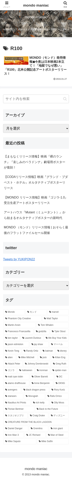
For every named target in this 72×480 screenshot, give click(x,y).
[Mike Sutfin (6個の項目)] (53, 441)
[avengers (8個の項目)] (12, 390)
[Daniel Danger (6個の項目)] (15, 428)
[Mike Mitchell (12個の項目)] (27, 357)
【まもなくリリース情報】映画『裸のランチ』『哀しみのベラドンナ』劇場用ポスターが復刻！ (34, 162)
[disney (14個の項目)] (62, 351)
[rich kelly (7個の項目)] (40, 403)
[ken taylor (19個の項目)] (11, 338)
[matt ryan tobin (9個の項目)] (16, 377)
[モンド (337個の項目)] (36, 312)
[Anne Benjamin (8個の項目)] (41, 383)
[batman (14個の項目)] (48, 351)
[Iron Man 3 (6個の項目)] (13, 435)
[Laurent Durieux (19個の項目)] (32, 338)
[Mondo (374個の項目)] (14, 312)
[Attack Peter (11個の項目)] (12, 364)
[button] (65, 99)
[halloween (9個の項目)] (25, 370)
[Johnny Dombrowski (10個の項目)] (36, 364)
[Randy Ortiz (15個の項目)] (31, 351)
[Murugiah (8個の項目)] (34, 396)
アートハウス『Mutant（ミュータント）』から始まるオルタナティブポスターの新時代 (34, 215)
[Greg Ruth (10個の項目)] (60, 364)
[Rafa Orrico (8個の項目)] (57, 396)
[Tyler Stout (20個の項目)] (59, 331)
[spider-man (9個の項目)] (60, 370)
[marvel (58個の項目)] (58, 312)
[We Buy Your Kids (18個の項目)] (56, 338)
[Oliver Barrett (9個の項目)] (42, 377)
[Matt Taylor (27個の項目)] (55, 319)
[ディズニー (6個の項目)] (59, 416)
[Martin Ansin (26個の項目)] (19, 325)
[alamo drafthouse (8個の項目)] (16, 383)
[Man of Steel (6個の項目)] (57, 435)
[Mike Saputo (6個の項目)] (19, 441)
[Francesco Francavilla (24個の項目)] (18, 331)
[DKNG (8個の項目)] (61, 383)
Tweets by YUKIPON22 (19, 259)
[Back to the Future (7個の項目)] (52, 409)
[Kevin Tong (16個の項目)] (12, 351)
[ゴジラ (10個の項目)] (10, 370)
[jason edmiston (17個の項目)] (16, 344)
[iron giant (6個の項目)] (59, 428)
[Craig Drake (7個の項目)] (38, 416)
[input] (36, 99)
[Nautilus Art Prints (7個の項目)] (17, 403)
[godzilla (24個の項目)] (41, 331)
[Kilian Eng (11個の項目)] (60, 357)
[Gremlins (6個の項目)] (38, 428)
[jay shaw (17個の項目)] (39, 344)
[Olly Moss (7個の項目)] (59, 403)
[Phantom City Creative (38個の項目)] (22, 319)
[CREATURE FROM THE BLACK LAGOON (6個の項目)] (36, 422)
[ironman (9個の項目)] (42, 370)
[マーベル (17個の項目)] (59, 344)
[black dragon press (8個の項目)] (35, 390)
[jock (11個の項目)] (44, 357)
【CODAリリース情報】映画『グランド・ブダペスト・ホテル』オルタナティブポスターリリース (36, 182)
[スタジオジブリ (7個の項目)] (15, 416)
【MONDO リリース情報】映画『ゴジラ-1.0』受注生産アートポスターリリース (36, 200)
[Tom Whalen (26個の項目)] (52, 325)
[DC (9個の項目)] (62, 377)
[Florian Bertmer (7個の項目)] (18, 409)
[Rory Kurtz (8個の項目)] (59, 390)
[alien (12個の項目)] (9, 357)
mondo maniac (36, 5)
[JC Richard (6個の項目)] (35, 435)
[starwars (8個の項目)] (13, 396)
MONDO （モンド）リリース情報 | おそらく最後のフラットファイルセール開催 (36, 230)
